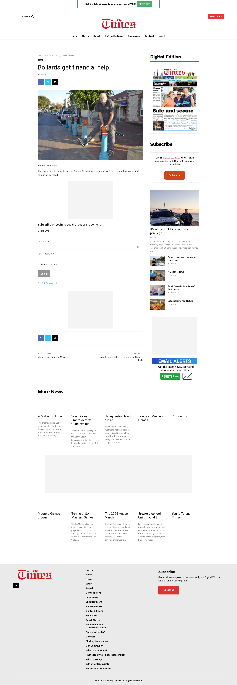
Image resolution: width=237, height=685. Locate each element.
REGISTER (144, 4)
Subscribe (174, 175)
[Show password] (138, 247)
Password (43, 241)
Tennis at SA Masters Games (82, 515)
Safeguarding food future (180, 301)
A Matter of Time (176, 272)
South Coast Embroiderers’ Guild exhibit (81, 420)
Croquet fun (180, 416)
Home (40, 55)
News (47, 55)
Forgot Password (47, 283)
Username (43, 230)
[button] (28, 16)
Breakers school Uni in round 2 (149, 515)
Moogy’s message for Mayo (52, 357)
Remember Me (47, 264)
